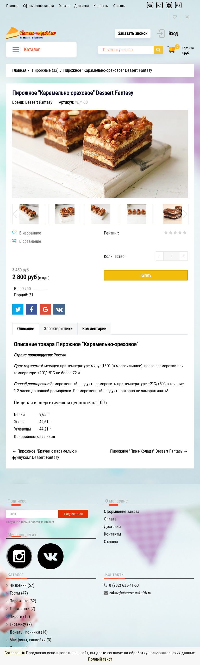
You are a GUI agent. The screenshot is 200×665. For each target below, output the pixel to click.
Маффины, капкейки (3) (30, 639)
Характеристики (58, 328)
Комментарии (94, 328)
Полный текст (100, 659)
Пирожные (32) (23, 600)
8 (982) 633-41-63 (124, 585)
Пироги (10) (20, 616)
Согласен (14, 652)
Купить (146, 275)
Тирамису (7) (21, 624)
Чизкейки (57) (22, 585)
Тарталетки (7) (22, 608)
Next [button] (184, 214)
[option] (29, 214)
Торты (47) (19, 593)
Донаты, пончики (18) (29, 632)
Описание (25, 328)
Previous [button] (16, 214)
